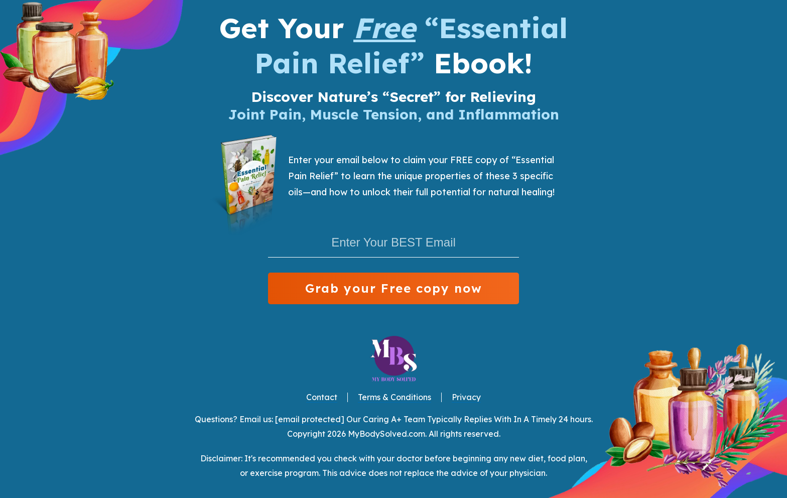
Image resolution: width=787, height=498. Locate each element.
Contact (321, 397)
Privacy (466, 397)
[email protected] (309, 419)
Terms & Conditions (394, 397)
